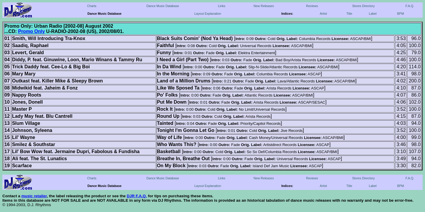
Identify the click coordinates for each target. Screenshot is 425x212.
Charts (91, 6)
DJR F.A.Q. (137, 196)
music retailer (34, 196)
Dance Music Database (162, 6)
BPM (400, 13)
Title (349, 13)
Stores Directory (363, 6)
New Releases (264, 6)
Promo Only (31, 31)
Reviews (312, 6)
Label (373, 13)
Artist (323, 13)
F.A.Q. (410, 6)
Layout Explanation (207, 13)
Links (221, 6)
